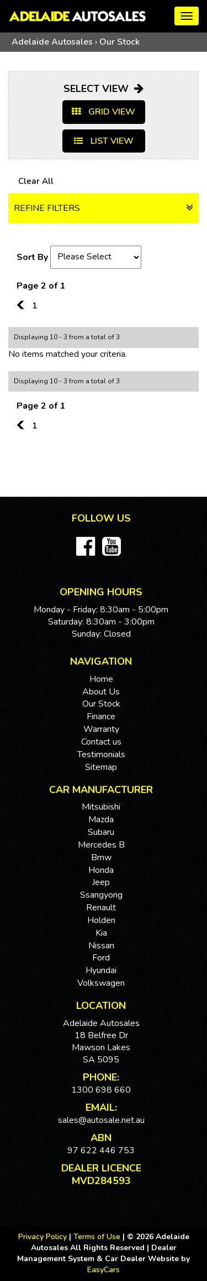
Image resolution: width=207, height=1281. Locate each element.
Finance (101, 716)
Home (101, 679)
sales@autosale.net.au (101, 1120)
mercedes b (101, 845)
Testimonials (101, 754)
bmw (101, 857)
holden (101, 920)
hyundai (101, 970)
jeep (101, 882)
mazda (101, 819)
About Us (101, 692)
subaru (101, 832)
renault (101, 908)
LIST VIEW (104, 141)
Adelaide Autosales (52, 42)
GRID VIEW (103, 112)
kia (101, 933)
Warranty (101, 729)
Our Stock (119, 42)
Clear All (36, 181)
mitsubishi (101, 807)
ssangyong (101, 895)
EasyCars (103, 1269)
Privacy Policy (43, 1236)
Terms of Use (98, 1236)
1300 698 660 (101, 1090)
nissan (101, 946)
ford (101, 958)
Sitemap (101, 767)
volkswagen (101, 983)
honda (101, 870)
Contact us (101, 742)
